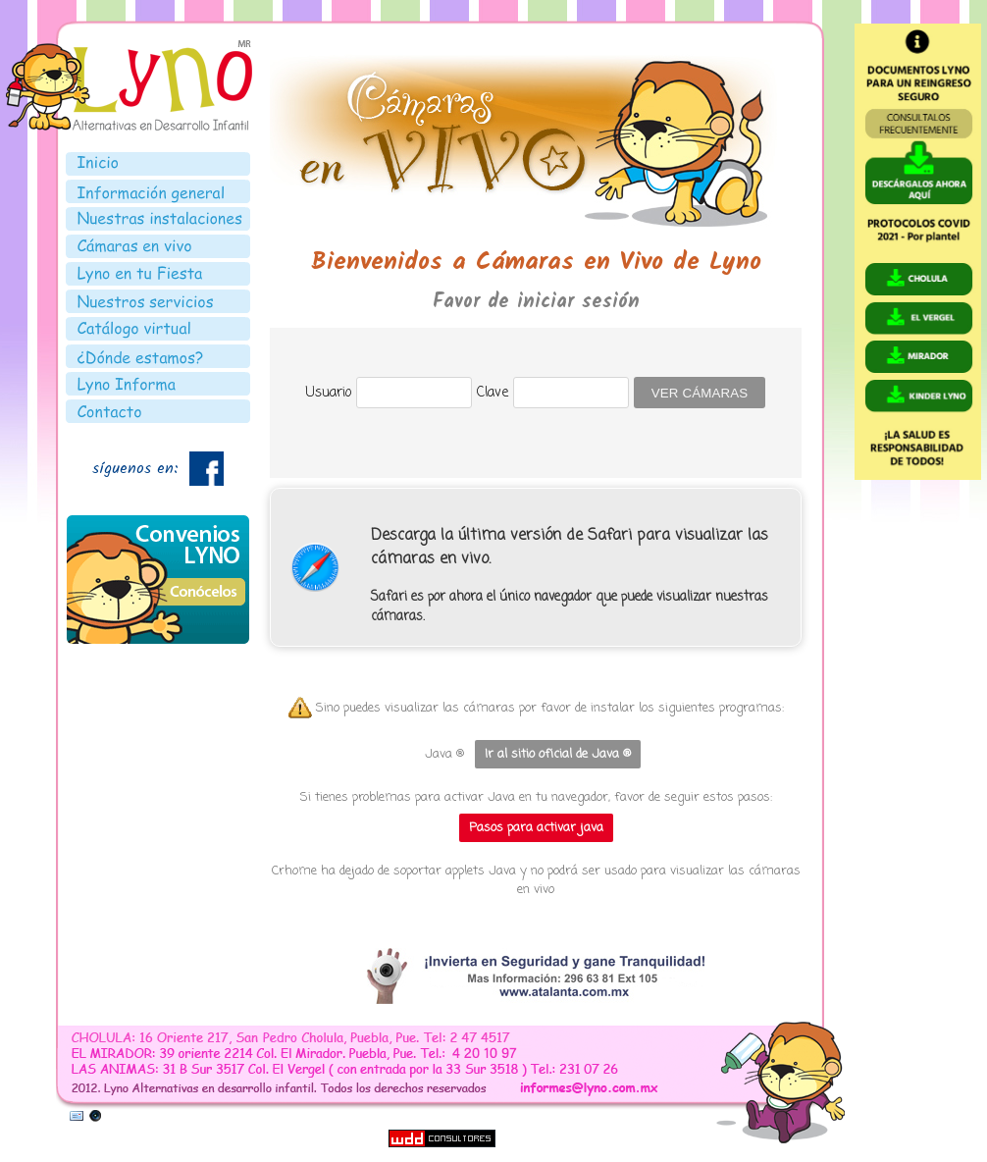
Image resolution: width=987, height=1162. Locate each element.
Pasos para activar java (536, 828)
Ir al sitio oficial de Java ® (558, 754)
